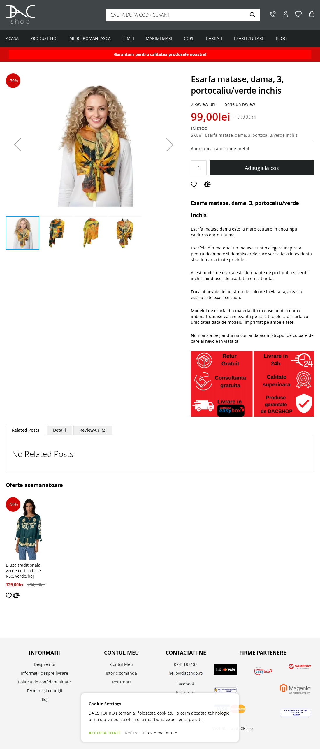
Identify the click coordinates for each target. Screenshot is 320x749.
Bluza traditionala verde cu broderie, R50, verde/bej (24, 570)
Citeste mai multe (160, 733)
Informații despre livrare (44, 673)
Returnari (121, 682)
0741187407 (185, 664)
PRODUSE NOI (44, 38)
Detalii (59, 430)
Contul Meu (121, 664)
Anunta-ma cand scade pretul (220, 148)
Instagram (186, 692)
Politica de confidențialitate (44, 682)
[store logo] (42, 14)
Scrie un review (240, 104)
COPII (189, 38)
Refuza (131, 733)
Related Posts (25, 430)
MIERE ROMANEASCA (90, 38)
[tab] (25, 430)
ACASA (12, 38)
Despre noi (44, 664)
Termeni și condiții (44, 690)
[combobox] (183, 15)
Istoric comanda (121, 673)
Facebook (186, 684)
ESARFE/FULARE (249, 38)
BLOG (281, 38)
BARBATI (214, 38)
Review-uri (93, 430)
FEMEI (128, 38)
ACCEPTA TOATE (105, 733)
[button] (17, 144)
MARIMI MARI (159, 38)
